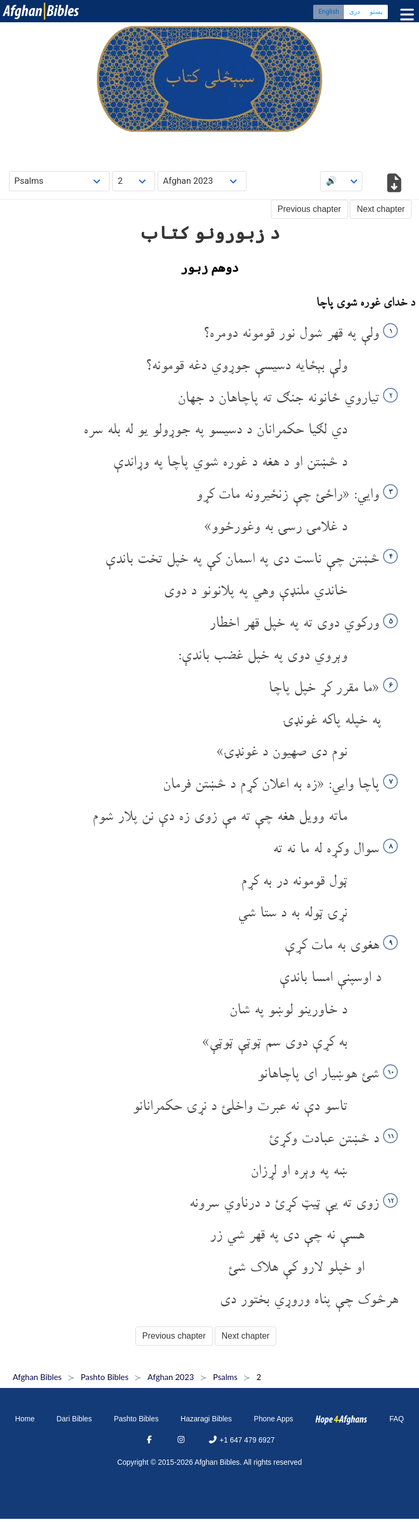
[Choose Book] (59, 181)
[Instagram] (181, 1440)
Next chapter (381, 208)
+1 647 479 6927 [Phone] (241, 1440)
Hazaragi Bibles (206, 1418)
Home (24, 1418)
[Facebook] (149, 1440)
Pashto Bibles (136, 1418)
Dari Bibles (74, 1418)
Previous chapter (309, 208)
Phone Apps (274, 1418)
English (328, 13)
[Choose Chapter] (133, 181)
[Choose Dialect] (202, 181)
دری (354, 13)
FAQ (396, 1418)
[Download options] (394, 184)
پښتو (376, 13)
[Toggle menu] (404, 15)
